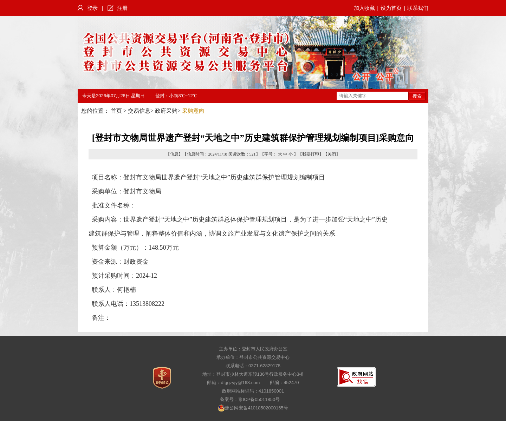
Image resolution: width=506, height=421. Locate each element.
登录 (92, 8)
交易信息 (139, 111)
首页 (116, 111)
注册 (122, 8)
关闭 (331, 154)
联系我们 (417, 8)
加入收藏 (364, 8)
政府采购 (166, 111)
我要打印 (310, 154)
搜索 (417, 96)
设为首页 (391, 8)
